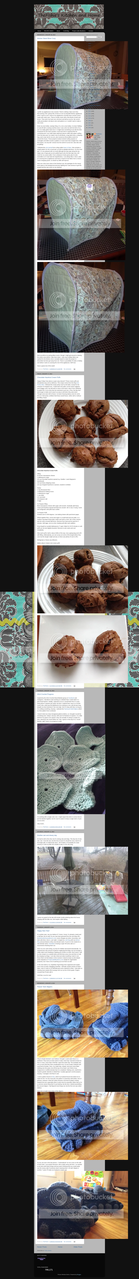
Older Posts (78, 1247)
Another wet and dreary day (47, 835)
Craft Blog (66, 31)
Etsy (53, 1076)
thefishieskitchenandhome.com (47, 938)
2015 (89, 62)
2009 (89, 118)
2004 (89, 127)
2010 (89, 116)
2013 (89, 109)
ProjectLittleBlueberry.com (55, 959)
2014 (89, 64)
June (91, 80)
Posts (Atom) (48, 1250)
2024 (89, 45)
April (91, 82)
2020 (89, 52)
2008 (89, 120)
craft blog (67, 940)
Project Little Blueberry (79, 31)
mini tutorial (49, 147)
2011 (89, 113)
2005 (89, 125)
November (92, 68)
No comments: (68, 369)
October (92, 71)
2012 (89, 111)
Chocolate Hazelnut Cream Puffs (48, 377)
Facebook (71, 698)
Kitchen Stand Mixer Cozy (46, 38)
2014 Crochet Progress (45, 694)
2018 (89, 55)
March (91, 85)
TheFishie (99, 134)
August (92, 75)
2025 (89, 43)
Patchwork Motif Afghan (71, 709)
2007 (89, 123)
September (93, 73)
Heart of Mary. (67, 147)
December (92, 66)
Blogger (79, 1274)
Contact (91, 31)
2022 (89, 50)
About (58, 31)
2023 (89, 48)
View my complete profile (93, 178)
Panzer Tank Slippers (44, 987)
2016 (89, 59)
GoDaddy (52, 943)
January (92, 87)
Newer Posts (42, 1247)
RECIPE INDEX (49, 31)
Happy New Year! (43, 931)
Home (39, 31)
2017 (89, 57)
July (91, 78)
